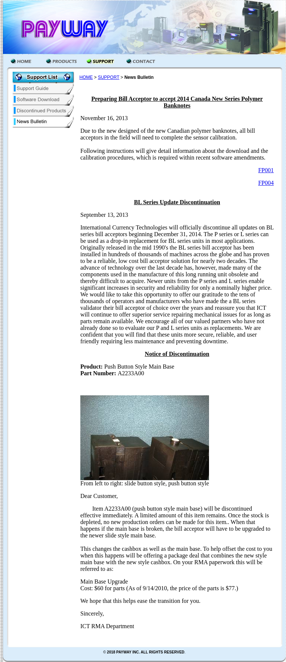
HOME (86, 77)
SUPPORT (108, 77)
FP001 (266, 170)
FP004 (266, 183)
